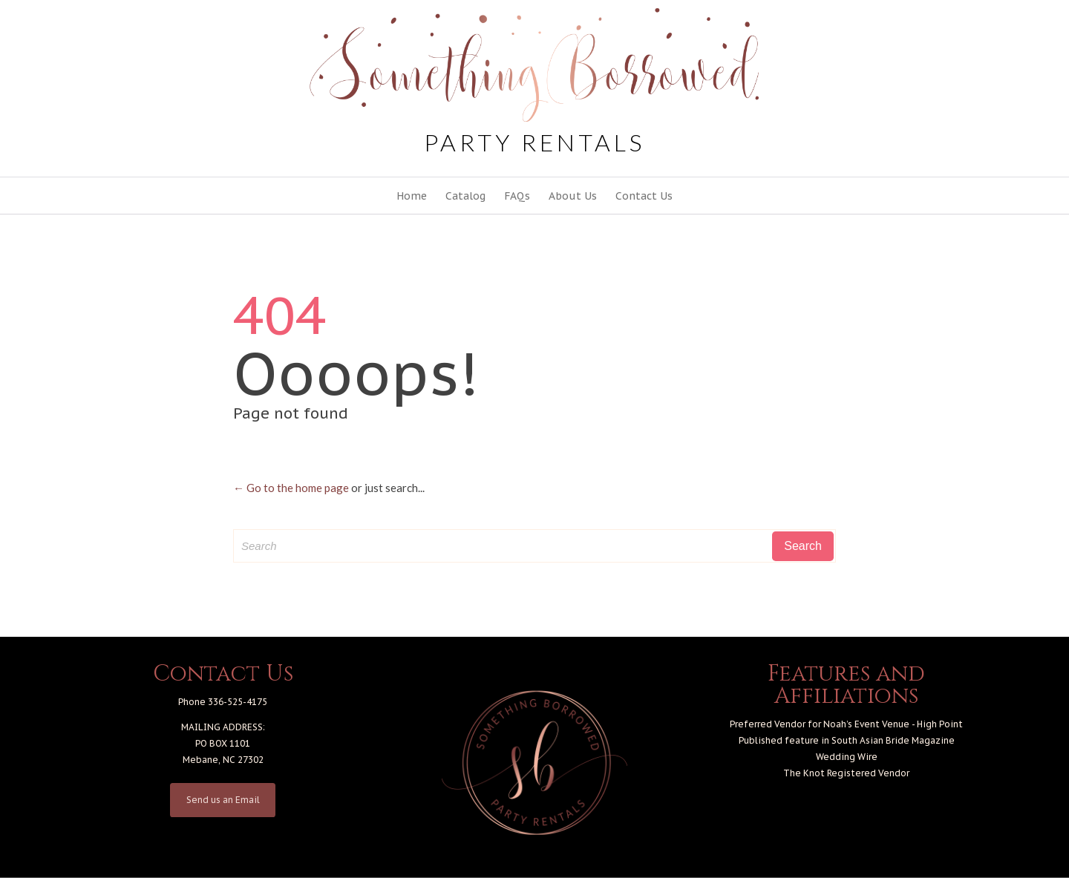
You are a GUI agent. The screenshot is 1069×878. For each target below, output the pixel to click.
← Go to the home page (291, 487)
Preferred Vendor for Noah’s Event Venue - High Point (846, 724)
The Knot (804, 773)
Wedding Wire (846, 756)
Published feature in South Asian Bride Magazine (847, 740)
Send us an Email (223, 799)
